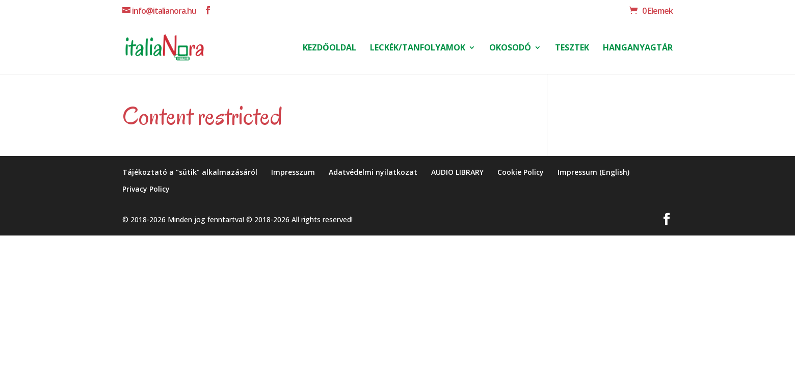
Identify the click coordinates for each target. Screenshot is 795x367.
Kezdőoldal (329, 48)
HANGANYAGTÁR (638, 48)
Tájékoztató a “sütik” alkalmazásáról (189, 172)
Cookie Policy (520, 172)
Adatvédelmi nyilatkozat (373, 172)
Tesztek (572, 48)
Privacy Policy (146, 189)
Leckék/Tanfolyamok (417, 48)
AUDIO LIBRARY (457, 172)
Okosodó (510, 48)
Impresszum (293, 172)
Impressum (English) (593, 172)
